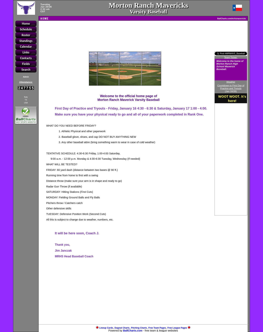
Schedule (26, 29)
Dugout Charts (122, 328)
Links (26, 52)
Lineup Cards (106, 328)
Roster (26, 35)
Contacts (26, 58)
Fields (26, 64)
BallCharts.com (132, 330)
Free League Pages (177, 328)
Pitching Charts (139, 328)
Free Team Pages (157, 328)
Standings (26, 41)
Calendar (26, 47)
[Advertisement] (26, 187)
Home (26, 24)
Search (25, 70)
